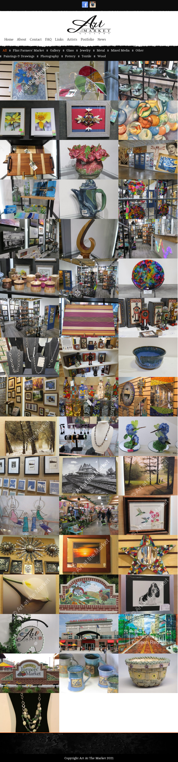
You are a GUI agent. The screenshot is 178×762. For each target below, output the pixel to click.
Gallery (55, 50)
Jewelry (85, 50)
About (21, 40)
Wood (101, 56)
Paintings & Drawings (19, 56)
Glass (70, 50)
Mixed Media (120, 50)
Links (59, 40)
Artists (72, 40)
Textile (86, 56)
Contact (36, 40)
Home (8, 40)
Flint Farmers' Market (28, 50)
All (5, 50)
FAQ (48, 40)
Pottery (70, 56)
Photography (49, 56)
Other (140, 50)
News (102, 40)
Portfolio (87, 40)
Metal (101, 50)
